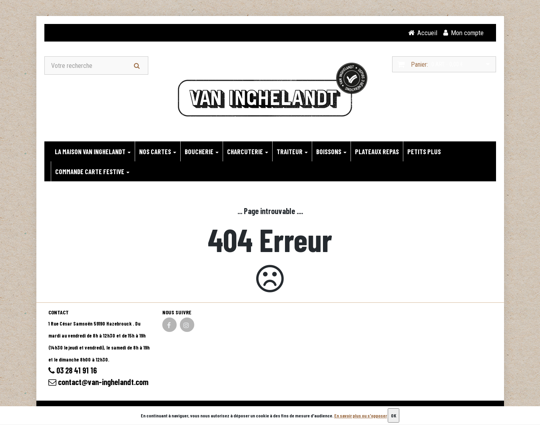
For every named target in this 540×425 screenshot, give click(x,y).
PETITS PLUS (424, 151)
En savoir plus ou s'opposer (360, 415)
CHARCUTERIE (247, 151)
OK (393, 415)
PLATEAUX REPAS (377, 151)
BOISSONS (331, 151)
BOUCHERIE (202, 151)
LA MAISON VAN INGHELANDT (93, 151)
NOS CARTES (157, 151)
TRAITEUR (292, 151)
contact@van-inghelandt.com (98, 382)
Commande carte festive (92, 171)
